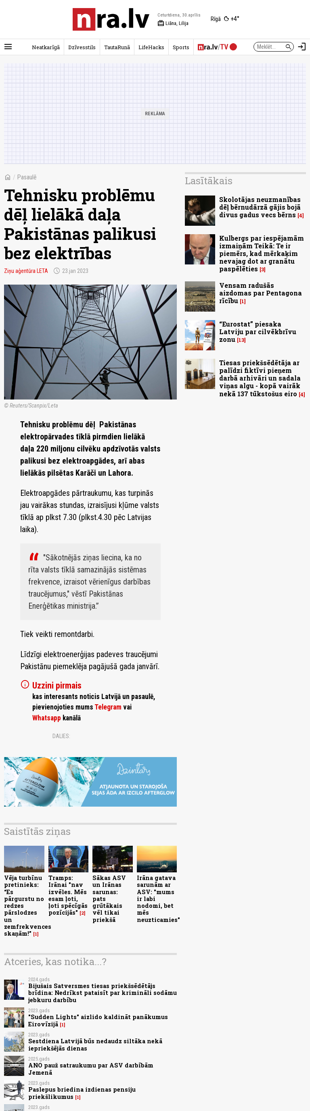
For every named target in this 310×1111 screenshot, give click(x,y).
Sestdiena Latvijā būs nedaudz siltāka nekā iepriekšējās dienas (95, 1044)
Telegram (107, 707)
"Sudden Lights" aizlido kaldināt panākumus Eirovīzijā (98, 1020)
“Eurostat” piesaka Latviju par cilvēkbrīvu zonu (257, 331)
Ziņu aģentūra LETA (26, 271)
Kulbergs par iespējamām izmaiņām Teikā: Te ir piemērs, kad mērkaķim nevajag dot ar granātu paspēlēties (261, 253)
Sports (181, 47)
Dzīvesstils (82, 47)
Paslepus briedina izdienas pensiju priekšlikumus (82, 1093)
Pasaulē (27, 177)
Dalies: (61, 736)
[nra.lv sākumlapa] (111, 19)
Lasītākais (208, 180)
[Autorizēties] (302, 47)
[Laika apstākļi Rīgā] (225, 19)
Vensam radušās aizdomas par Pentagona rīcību (260, 293)
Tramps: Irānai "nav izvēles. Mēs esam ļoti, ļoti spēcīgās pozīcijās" (68, 895)
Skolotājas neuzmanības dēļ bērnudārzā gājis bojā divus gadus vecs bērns (260, 207)
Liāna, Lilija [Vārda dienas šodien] (173, 23)
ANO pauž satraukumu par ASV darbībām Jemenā (90, 1068)
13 (241, 340)
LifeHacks (151, 47)
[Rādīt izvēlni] (8, 47)
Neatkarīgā (46, 47)
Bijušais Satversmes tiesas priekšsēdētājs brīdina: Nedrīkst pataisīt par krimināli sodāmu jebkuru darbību (102, 993)
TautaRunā (117, 47)
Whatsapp (46, 718)
